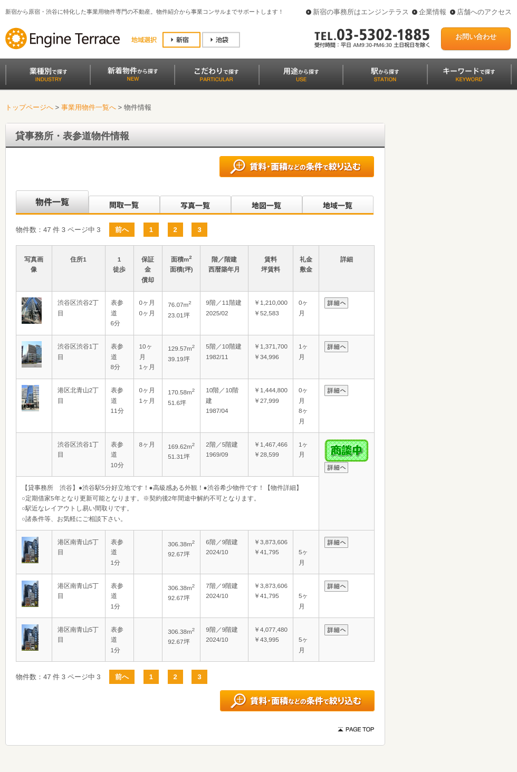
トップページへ (29, 107)
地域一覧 (338, 202)
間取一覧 (124, 202)
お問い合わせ (475, 37)
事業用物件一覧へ (88, 107)
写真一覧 (195, 202)
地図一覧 (266, 202)
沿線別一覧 (51, 202)
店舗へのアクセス (484, 12)
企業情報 (432, 12)
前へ (122, 230)
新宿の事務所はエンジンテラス (361, 12)
